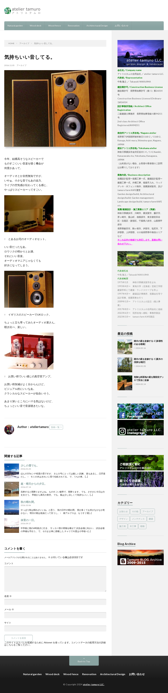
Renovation (74, 25)
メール (9, 609)
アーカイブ (21, 65)
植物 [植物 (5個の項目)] (142, 526)
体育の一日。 (28, 520)
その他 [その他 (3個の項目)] (135, 511)
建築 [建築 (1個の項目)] (151, 518)
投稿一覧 (55, 427)
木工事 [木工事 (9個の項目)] (133, 526)
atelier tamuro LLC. (93, 684)
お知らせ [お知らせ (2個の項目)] (123, 511)
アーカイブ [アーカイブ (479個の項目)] (147, 511)
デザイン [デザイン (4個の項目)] (123, 518)
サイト (7, 623)
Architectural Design (97, 25)
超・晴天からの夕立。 (34, 483)
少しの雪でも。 (30, 465)
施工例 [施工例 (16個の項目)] (122, 526)
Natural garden (15, 25)
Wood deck (35, 25)
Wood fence (54, 25)
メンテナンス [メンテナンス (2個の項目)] (138, 518)
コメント (8, 563)
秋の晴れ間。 (28, 501)
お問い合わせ (121, 25)
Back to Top (84, 661)
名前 (8, 596)
